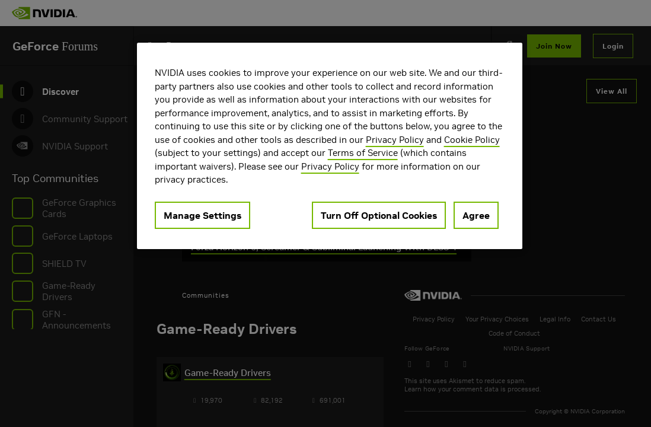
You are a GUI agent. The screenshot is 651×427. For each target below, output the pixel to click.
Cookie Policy (472, 139)
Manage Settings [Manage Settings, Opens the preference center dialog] (202, 215)
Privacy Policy (395, 139)
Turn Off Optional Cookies (379, 215)
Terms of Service (363, 152)
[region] (329, 146)
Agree (476, 215)
